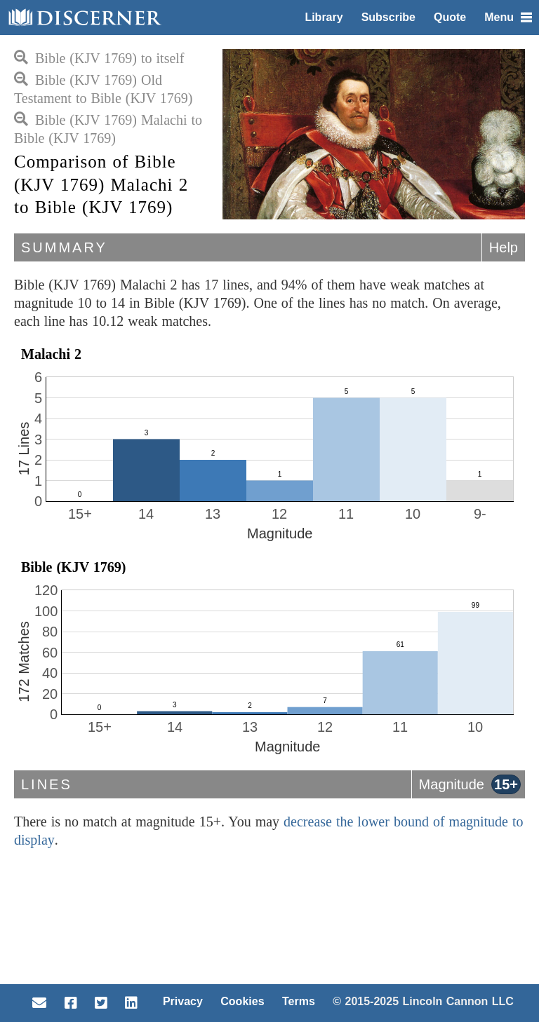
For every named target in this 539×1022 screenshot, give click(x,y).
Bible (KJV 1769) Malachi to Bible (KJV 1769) (108, 129)
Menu (508, 17)
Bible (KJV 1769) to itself (99, 58)
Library (323, 17)
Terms (298, 1001)
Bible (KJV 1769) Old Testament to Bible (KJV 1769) (103, 89)
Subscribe (388, 17)
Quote (450, 17)
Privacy (183, 1001)
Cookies (242, 1001)
